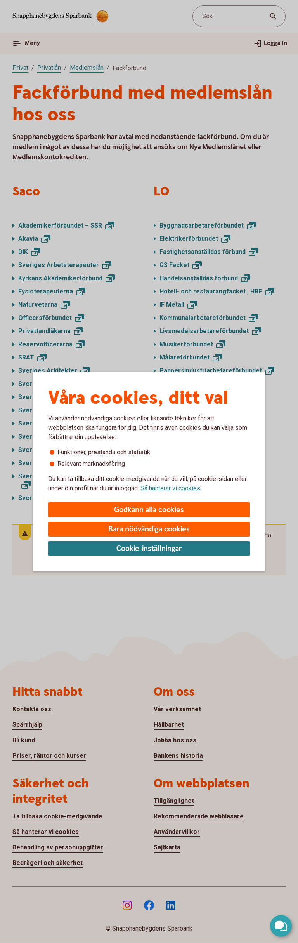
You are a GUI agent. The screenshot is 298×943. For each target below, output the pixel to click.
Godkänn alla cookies (149, 510)
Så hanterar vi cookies (170, 488)
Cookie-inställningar (149, 549)
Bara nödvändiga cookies (149, 529)
